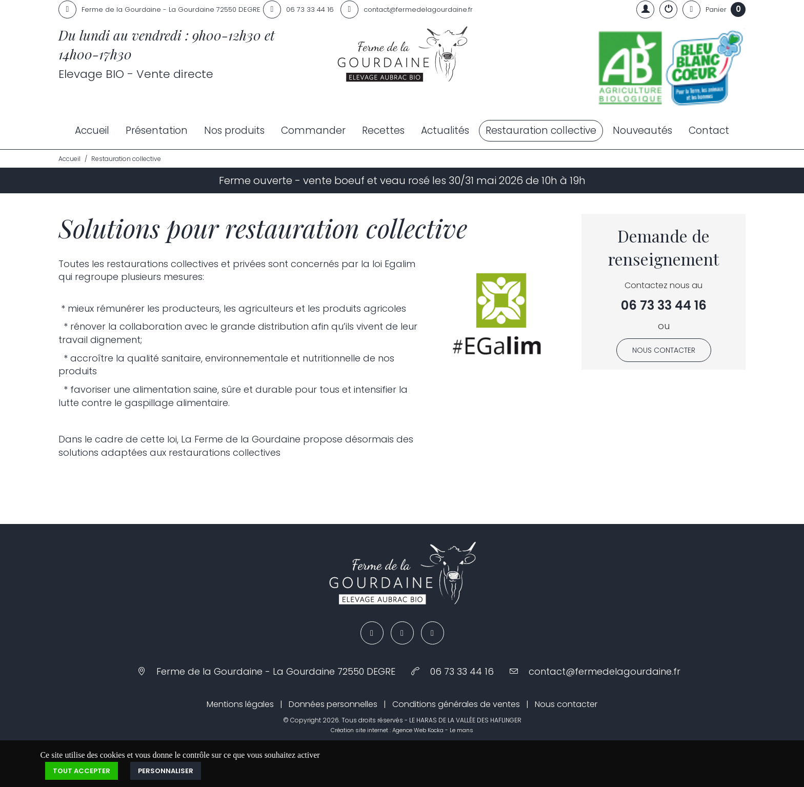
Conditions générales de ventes (456, 704)
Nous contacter (663, 350)
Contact (709, 130)
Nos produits (234, 130)
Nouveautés (642, 130)
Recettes (383, 130)
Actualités (445, 130)
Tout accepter (81, 771)
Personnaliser (165, 771)
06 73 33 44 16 (664, 305)
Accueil (92, 130)
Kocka (436, 730)
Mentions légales (240, 704)
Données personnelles (333, 704)
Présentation (157, 130)
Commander (313, 130)
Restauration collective (541, 130)
